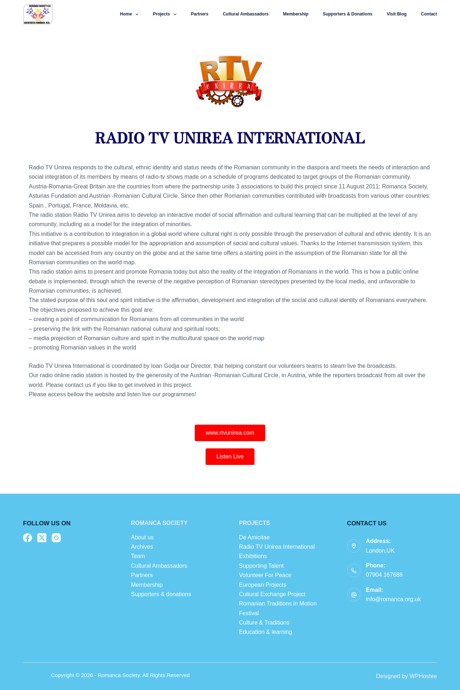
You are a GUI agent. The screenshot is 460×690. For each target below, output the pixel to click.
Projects (166, 14)
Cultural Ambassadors (246, 14)
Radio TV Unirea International (277, 547)
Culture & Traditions (264, 623)
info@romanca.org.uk (393, 599)
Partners (199, 14)
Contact (429, 14)
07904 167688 (384, 575)
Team (139, 556)
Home (131, 14)
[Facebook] (27, 537)
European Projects (262, 585)
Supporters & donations (347, 14)
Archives (142, 547)
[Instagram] (56, 537)
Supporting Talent (261, 566)
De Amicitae (254, 537)
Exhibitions (253, 556)
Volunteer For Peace (265, 575)
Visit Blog (396, 14)
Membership (296, 14)
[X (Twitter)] (41, 537)
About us (142, 537)
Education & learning (265, 632)
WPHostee (423, 676)
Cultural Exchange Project (272, 594)
